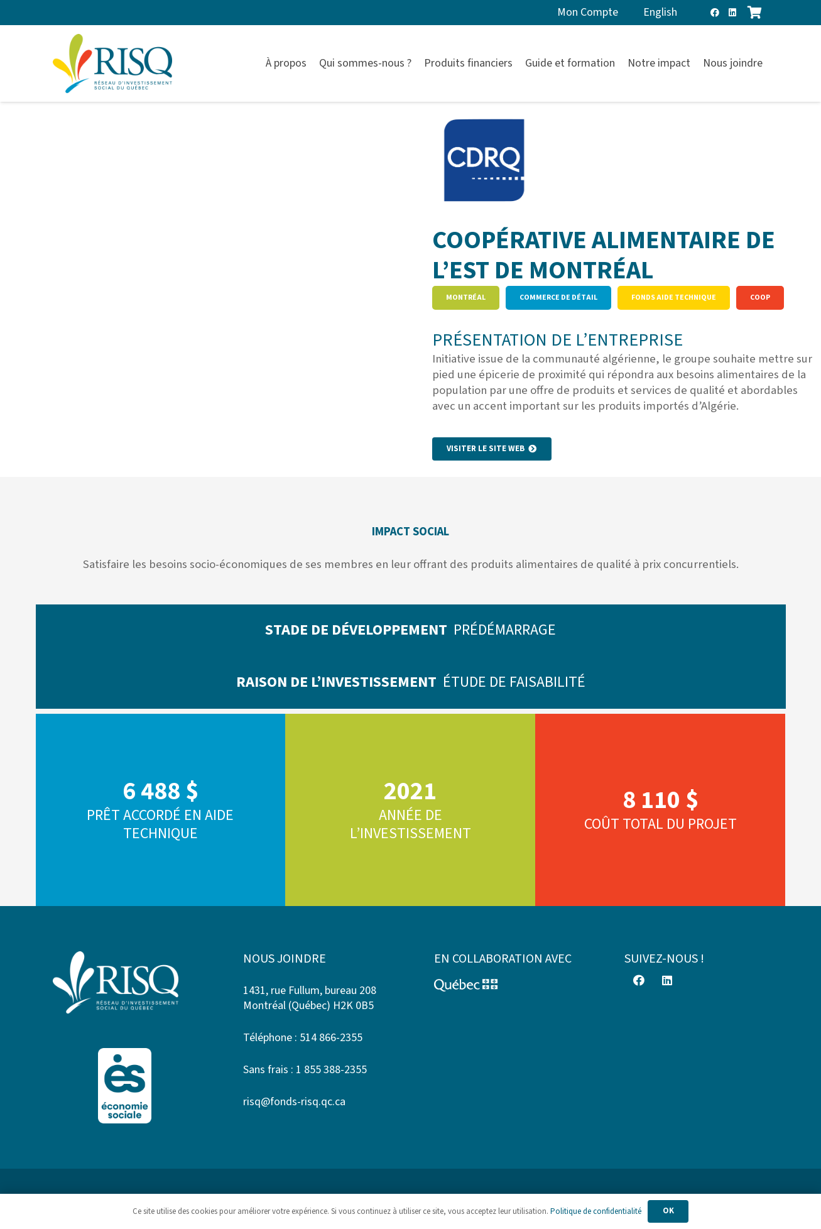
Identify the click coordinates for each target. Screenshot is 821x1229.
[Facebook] (715, 12)
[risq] (112, 64)
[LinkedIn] (732, 12)
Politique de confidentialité (595, 1211)
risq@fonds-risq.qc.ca (294, 1102)
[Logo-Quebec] (506, 985)
